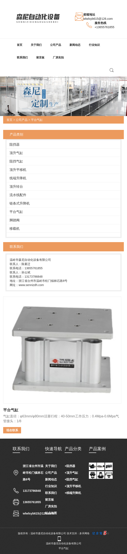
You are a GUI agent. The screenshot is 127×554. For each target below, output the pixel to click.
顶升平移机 (17, 169)
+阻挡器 (70, 466)
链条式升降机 (19, 203)
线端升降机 (17, 178)
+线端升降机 (73, 493)
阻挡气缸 (16, 161)
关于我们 (36, 44)
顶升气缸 (16, 153)
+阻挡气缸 (71, 479)
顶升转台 (16, 186)
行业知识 (94, 44)
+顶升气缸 (71, 472)
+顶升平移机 (73, 486)
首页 (19, 44)
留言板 (40, 57)
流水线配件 (17, 195)
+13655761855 (104, 27)
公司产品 (55, 44)
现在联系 (12, 430)
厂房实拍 (58, 57)
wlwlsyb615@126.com (98, 18)
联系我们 (22, 57)
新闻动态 (75, 44)
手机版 (66, 538)
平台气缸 (37, 119)
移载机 (14, 228)
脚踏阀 (14, 220)
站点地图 (51, 513)
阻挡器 (14, 144)
